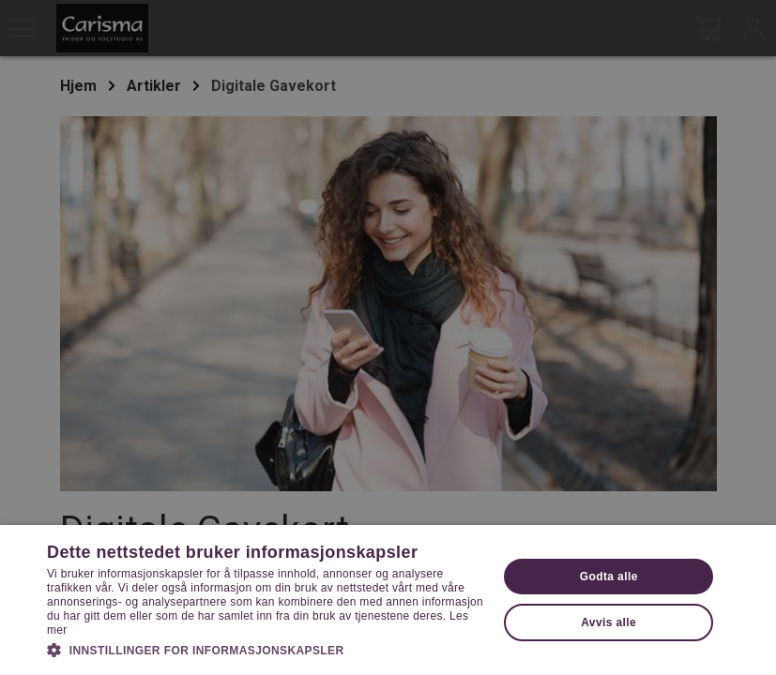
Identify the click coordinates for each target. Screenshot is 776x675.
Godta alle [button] (609, 576)
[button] (265, 648)
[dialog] (388, 337)
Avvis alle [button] (608, 622)
